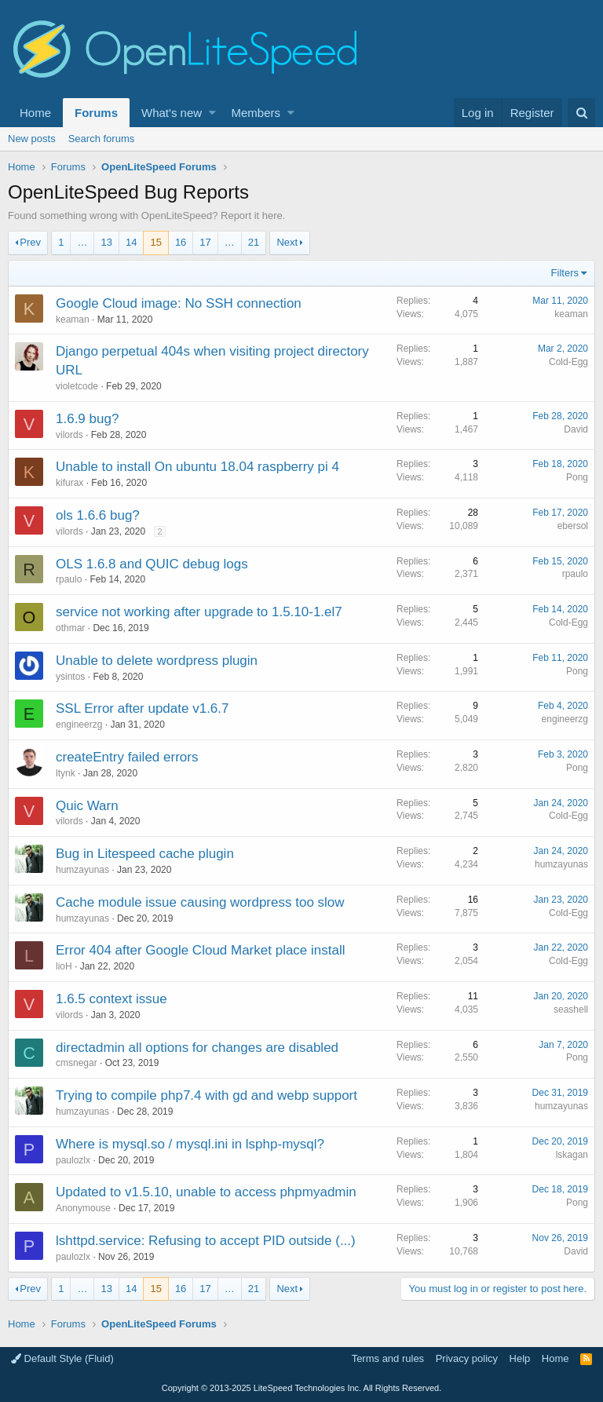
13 (105, 242)
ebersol (572, 525)
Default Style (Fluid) (62, 1358)
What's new (171, 112)
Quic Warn (87, 805)
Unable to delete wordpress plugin (157, 660)
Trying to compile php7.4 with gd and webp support (206, 1095)
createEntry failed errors (127, 757)
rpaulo (69, 579)
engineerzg (79, 724)
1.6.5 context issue (111, 998)
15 (155, 242)
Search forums (101, 138)
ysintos (70, 676)
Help (520, 1358)
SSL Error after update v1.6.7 (142, 708)
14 (131, 242)
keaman (73, 319)
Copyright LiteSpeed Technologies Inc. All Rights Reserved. (301, 1388)
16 (180, 242)
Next (287, 242)
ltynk (65, 773)
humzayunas (82, 869)
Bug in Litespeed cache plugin (145, 853)
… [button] (82, 242)
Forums (96, 112)
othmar (70, 628)
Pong (577, 477)
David (576, 429)
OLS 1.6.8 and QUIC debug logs (152, 564)
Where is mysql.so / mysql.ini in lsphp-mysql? (190, 1144)
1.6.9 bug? (87, 418)
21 (253, 242)
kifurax (69, 482)
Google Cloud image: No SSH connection (179, 303)
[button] (212, 112)
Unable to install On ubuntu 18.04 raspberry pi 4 (197, 466)
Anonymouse (83, 1208)
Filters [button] (565, 273)
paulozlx (73, 1160)
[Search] (581, 112)
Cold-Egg (568, 361)
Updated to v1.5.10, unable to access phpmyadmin (206, 1192)
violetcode (77, 386)
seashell (571, 1009)
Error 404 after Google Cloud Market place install (200, 950)
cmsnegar (76, 1062)
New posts (32, 138)
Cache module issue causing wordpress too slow (200, 902)
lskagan (572, 1154)
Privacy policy (467, 1358)
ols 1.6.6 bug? (98, 515)
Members (256, 112)
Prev (30, 242)
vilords (69, 434)
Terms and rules (388, 1358)
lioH (64, 966)
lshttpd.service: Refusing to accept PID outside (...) (206, 1240)
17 (204, 242)
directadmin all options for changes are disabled (197, 1047)
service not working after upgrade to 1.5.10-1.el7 (199, 611)
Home (35, 112)
